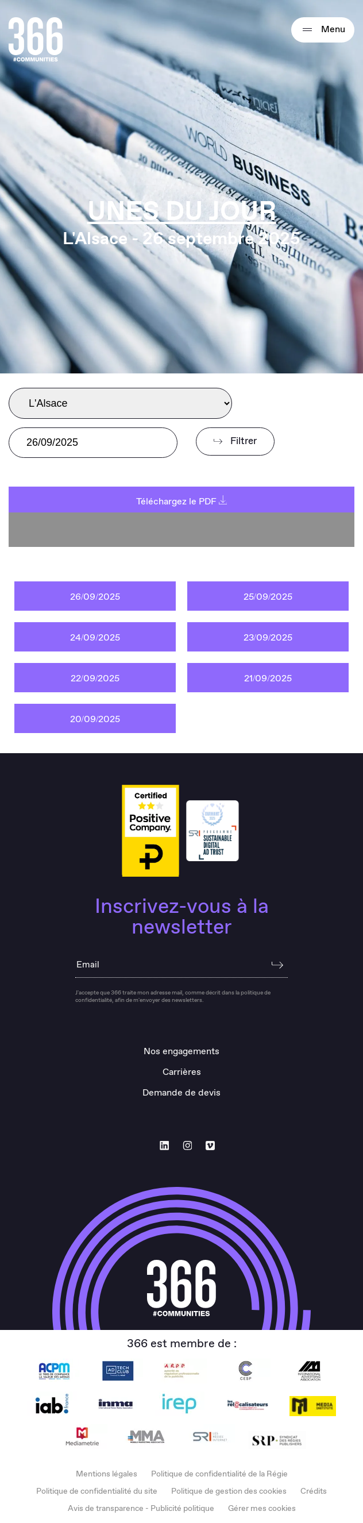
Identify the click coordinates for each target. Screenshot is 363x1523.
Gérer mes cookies (262, 1508)
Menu (322, 30)
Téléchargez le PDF (181, 502)
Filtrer (235, 441)
